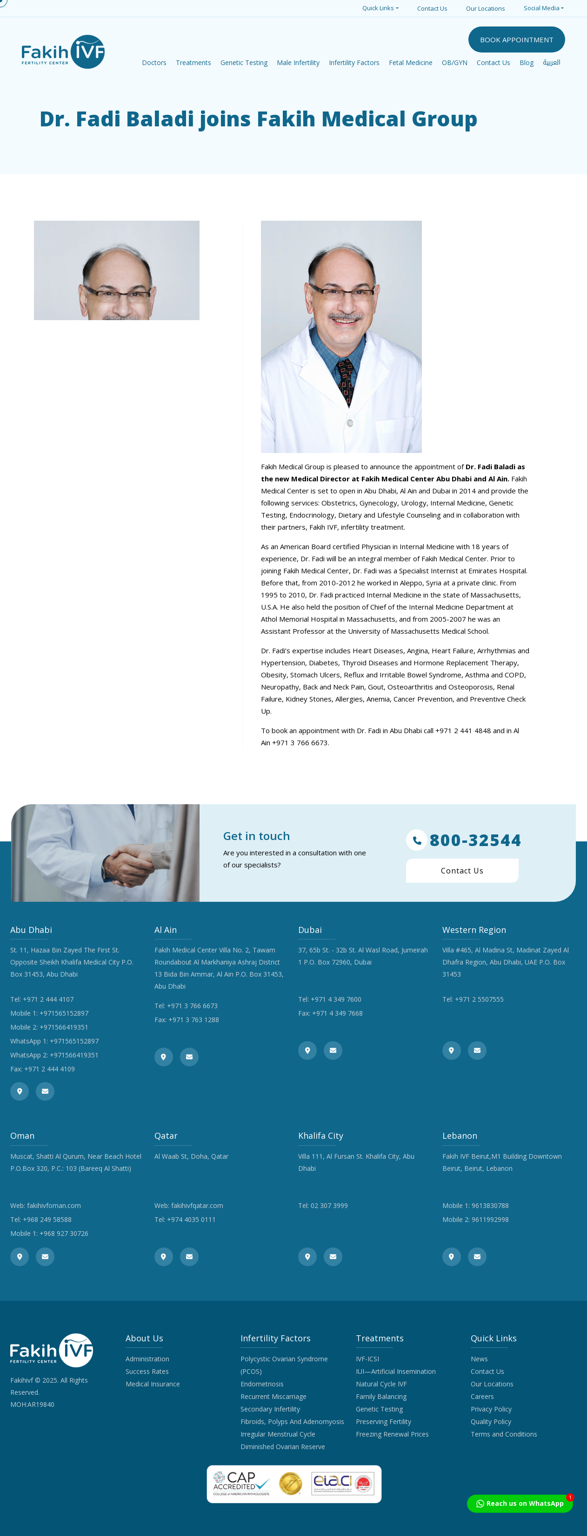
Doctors (154, 62)
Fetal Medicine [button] (411, 62)
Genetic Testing (379, 1409)
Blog (527, 62)
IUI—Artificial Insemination (396, 1371)
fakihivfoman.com (54, 1205)
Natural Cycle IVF (381, 1383)
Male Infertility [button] (298, 62)
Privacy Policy (491, 1409)
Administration (147, 1358)
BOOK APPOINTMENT (517, 39)
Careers (482, 1396)
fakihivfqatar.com (197, 1205)
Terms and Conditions (504, 1434)
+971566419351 (64, 1027)
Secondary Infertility (270, 1409)
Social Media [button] (542, 8)
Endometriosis (262, 1383)
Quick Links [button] (378, 8)
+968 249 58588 (47, 1219)
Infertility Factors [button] (354, 62)
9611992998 (490, 1219)
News (479, 1358)
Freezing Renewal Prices (392, 1434)
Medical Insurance (153, 1383)
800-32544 (464, 840)
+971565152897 (64, 1013)
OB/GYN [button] (454, 62)
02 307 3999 (329, 1205)
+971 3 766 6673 (192, 1005)
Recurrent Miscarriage (273, 1396)
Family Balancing (381, 1396)
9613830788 (490, 1205)
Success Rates (147, 1371)
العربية (551, 62)
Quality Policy (491, 1421)
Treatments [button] (193, 62)
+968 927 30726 (64, 1233)
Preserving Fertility (383, 1421)
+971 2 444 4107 (48, 999)
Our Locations (485, 8)
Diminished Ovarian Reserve (282, 1446)
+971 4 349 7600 (336, 999)
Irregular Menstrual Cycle (277, 1434)
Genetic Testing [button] (243, 62)
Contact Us (432, 8)
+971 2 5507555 (479, 999)
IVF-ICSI (367, 1358)
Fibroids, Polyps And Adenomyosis (292, 1421)
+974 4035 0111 (191, 1219)
